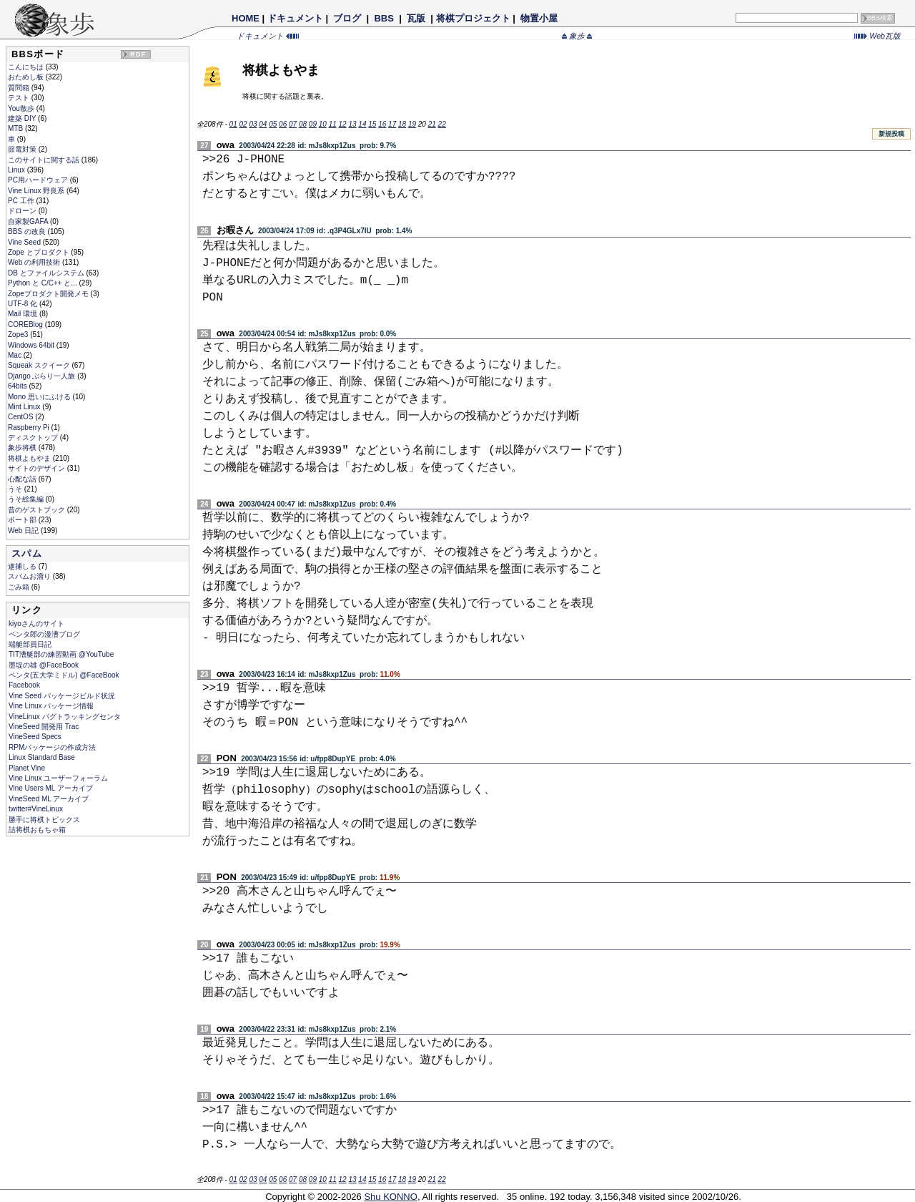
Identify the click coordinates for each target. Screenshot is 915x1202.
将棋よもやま (30, 458)
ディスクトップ (34, 437)
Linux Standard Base (42, 757)
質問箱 (19, 88)
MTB (16, 128)
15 (372, 124)
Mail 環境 (23, 314)
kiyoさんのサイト (36, 623)
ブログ (347, 18)
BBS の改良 (28, 231)
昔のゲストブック (37, 510)
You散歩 (22, 108)
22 (442, 124)
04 (263, 124)
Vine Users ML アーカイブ (51, 788)
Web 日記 (24, 530)
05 (273, 124)
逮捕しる (23, 566)
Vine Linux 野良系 (37, 191)
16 (382, 124)
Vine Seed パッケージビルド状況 (62, 696)
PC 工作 (22, 201)
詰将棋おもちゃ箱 (37, 830)
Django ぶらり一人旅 (42, 376)
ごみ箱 (19, 587)
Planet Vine (27, 768)
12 (343, 124)
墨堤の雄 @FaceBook (44, 665)
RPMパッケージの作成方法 (52, 747)
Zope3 (19, 334)
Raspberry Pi (29, 427)
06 (283, 124)
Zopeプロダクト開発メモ (49, 294)
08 (303, 124)
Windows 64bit (32, 345)
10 (323, 124)
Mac (16, 355)
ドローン (23, 211)
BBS (384, 18)
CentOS (21, 417)
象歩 (577, 35)
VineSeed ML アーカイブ (49, 799)
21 (432, 124)
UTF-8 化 (23, 304)
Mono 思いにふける (40, 397)
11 (333, 124)
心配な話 (23, 479)
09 (313, 124)
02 (243, 124)
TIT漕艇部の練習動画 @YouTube (61, 654)
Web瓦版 (877, 35)
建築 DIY (23, 118)
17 (392, 124)
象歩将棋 (23, 447)
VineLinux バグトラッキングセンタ (65, 716)
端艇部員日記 (30, 644)
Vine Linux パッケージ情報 (51, 706)
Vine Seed (25, 242)
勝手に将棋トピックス (44, 820)
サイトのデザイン (37, 468)
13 (352, 124)
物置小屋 (539, 18)
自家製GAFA (29, 221)
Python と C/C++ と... (43, 283)
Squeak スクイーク (39, 365)
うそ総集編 (27, 499)
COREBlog (26, 324)
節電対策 (23, 149)
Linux (17, 170)
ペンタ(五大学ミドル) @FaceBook (64, 675)
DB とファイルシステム (47, 273)
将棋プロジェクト (473, 18)
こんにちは (27, 67)
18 (402, 124)
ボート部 (23, 520)
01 (233, 124)
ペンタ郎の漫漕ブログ (44, 634)
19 (412, 124)
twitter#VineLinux (36, 809)
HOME (245, 18)
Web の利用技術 (35, 262)
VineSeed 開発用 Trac (44, 727)
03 (253, 124)
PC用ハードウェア (39, 180)
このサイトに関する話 (44, 160)
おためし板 (27, 77)
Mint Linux (25, 407)
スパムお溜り (30, 576)
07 (293, 124)
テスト (19, 98)
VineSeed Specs (35, 737)
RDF (138, 54)
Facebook (24, 685)
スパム (26, 553)
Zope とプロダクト (39, 252)
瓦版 (415, 18)
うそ (16, 489)
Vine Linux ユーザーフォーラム (58, 778)
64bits (18, 386)
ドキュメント (295, 18)
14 (362, 124)
